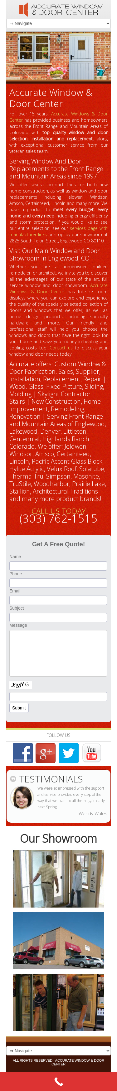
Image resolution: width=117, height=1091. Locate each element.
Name (15, 556)
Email (14, 590)
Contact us (61, 348)
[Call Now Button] (58, 1081)
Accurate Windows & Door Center (58, 288)
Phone (15, 573)
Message (18, 625)
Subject (16, 608)
